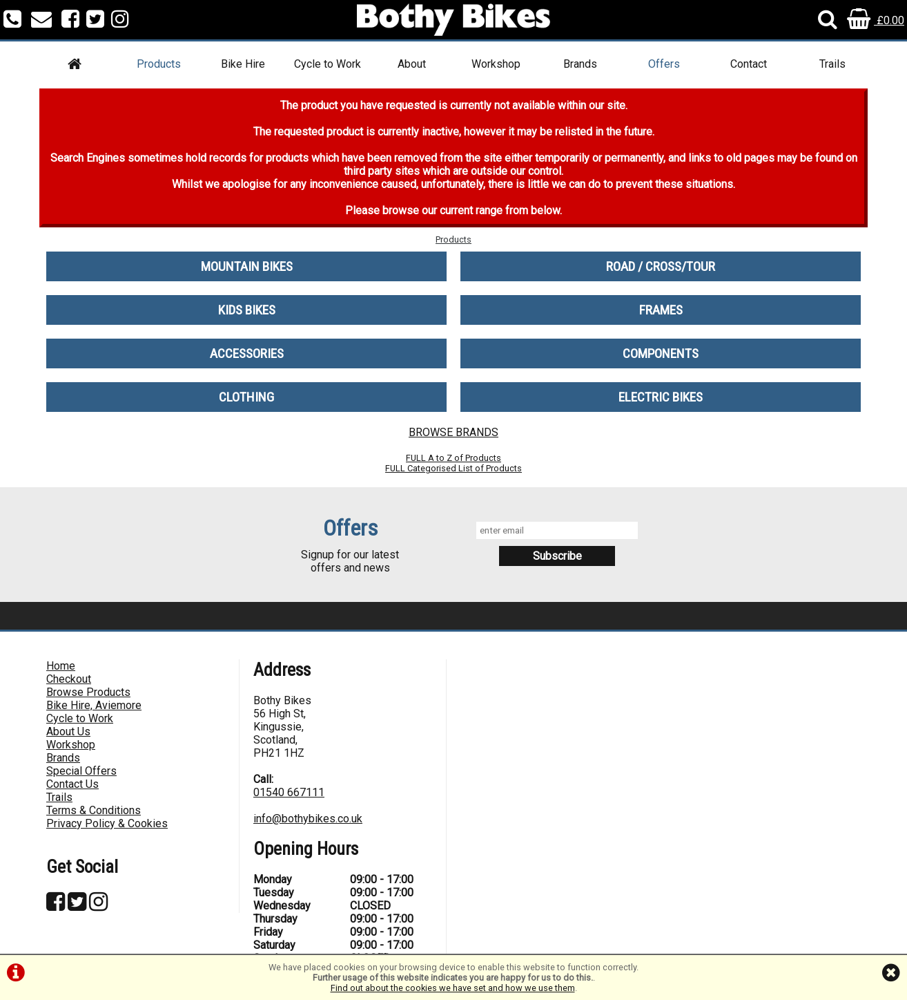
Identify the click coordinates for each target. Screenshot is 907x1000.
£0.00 (875, 20)
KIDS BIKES (246, 310)
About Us (68, 731)
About (412, 63)
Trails (832, 63)
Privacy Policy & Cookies (107, 823)
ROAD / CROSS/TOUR (660, 266)
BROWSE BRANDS (453, 432)
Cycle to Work (327, 63)
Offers (664, 63)
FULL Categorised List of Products (453, 468)
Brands (580, 63)
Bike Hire (243, 63)
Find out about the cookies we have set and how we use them (453, 988)
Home (60, 665)
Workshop (495, 63)
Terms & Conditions (93, 810)
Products (159, 63)
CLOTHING (246, 397)
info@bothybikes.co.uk (307, 818)
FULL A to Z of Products (453, 458)
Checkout (68, 679)
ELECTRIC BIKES (660, 397)
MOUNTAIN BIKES (247, 266)
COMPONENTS (661, 353)
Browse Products (88, 692)
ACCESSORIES (247, 353)
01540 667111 (288, 792)
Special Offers (81, 770)
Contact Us (72, 784)
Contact (748, 63)
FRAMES (661, 310)
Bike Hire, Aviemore (94, 705)
